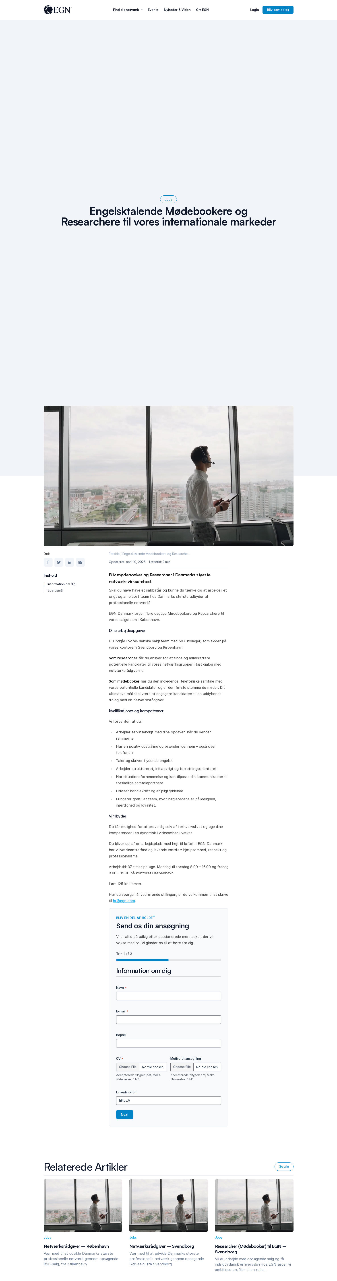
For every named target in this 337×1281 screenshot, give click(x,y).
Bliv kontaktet (278, 10)
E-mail (122, 1011)
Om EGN (202, 10)
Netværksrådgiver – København (76, 1246)
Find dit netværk (128, 10)
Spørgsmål (55, 590)
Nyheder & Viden (177, 10)
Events (153, 10)
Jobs (168, 199)
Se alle (284, 1166)
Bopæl (121, 1035)
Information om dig (62, 584)
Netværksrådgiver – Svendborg (161, 1246)
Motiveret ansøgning (185, 1058)
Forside (114, 554)
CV (119, 1059)
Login (254, 10)
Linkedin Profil (126, 1092)
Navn (121, 988)
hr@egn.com (124, 900)
